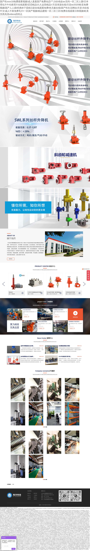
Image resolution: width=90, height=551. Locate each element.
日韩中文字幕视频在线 (57, 522)
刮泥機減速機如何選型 (64, 345)
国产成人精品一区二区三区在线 (59, 515)
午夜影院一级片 (87, 539)
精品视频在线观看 (7, 533)
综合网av (19, 544)
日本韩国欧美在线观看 (73, 526)
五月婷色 (68, 543)
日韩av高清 (57, 512)
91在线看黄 (38, 522)
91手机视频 (62, 549)
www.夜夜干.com (61, 533)
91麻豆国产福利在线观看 (59, 514)
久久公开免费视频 (54, 528)
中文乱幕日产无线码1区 (84, 516)
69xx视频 (25, 547)
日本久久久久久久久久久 (15, 533)
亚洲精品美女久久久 (25, 545)
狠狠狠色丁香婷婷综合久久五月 (36, 510)
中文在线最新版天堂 (74, 523)
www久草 (60, 511)
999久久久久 (23, 544)
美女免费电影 (13, 518)
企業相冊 (61, 21)
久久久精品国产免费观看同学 (45, 538)
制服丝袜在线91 (87, 529)
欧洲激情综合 (28, 544)
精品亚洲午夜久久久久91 (84, 544)
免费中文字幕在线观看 (33, 531)
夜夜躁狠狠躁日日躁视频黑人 (19, 543)
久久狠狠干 (83, 547)
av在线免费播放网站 (52, 530)
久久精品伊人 (79, 515)
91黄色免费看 (7, 526)
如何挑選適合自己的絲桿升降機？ (27, 356)
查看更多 (25, 316)
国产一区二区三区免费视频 (47, 525)
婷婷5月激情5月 (4, 518)
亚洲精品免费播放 (21, 549)
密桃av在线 (46, 549)
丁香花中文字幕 (42, 522)
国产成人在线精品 (79, 549)
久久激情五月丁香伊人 (60, 524)
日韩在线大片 (23, 529)
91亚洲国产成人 (69, 527)
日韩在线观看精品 (20, 537)
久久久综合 (49, 527)
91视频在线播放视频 (62, 527)
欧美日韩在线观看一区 (41, 536)
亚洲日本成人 (66, 549)
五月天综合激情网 (65, 526)
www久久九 (75, 525)
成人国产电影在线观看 (45, 510)
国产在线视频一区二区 (23, 546)
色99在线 (82, 512)
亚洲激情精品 (55, 511)
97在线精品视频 (27, 532)
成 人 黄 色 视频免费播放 (20, 518)
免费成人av (78, 510)
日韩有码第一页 (36, 516)
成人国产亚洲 (52, 514)
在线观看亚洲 (51, 545)
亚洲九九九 (66, 533)
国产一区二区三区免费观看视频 (31, 529)
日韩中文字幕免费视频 (13, 528)
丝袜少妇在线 (42, 543)
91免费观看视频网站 (4, 525)
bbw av (36, 513)
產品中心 (48, 21)
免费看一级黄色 (17, 522)
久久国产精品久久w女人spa (83, 538)
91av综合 (6, 530)
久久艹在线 (51, 546)
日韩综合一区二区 (12, 525)
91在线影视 (35, 536)
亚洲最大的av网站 (26, 527)
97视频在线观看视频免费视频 (55, 532)
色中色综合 (61, 537)
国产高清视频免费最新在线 (50, 548)
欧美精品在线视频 (69, 538)
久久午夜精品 (46, 535)
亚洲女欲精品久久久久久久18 (63, 516)
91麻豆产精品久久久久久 (35, 544)
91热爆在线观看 (83, 518)
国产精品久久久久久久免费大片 (45, 517)
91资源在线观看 (27, 543)
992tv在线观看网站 (53, 524)
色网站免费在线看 (6, 550)
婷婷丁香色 (12, 526)
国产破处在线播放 (72, 549)
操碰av (47, 512)
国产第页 (33, 534)
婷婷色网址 (86, 528)
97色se (30, 511)
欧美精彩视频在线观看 (68, 524)
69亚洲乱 (83, 530)
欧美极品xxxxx (11, 517)
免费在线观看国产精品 (55, 527)
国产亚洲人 (24, 523)
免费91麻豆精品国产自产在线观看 (34, 515)
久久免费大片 (28, 539)
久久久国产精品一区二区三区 (80, 534)
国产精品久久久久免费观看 (13, 514)
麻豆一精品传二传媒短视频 (9, 515)
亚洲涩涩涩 (55, 516)
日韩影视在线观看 (84, 546)
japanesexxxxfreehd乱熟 (67, 510)
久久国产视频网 (69, 546)
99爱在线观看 (72, 528)
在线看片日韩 (73, 536)
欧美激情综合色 (51, 512)
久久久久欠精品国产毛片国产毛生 (62, 525)
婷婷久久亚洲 (72, 532)
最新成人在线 (71, 511)
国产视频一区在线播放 (62, 547)
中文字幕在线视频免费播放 (24, 526)
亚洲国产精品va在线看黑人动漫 (81, 545)
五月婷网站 (84, 515)
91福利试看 (75, 524)
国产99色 (11, 550)
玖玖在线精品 (50, 516)
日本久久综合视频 (48, 547)
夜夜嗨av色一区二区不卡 (49, 529)
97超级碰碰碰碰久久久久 (78, 511)
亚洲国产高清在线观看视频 (81, 543)
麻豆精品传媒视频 (81, 529)
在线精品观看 (17, 525)
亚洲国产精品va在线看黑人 (41, 548)
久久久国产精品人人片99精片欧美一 (62, 544)
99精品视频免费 (62, 538)
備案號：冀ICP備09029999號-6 (45, 504)
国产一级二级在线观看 (7, 524)
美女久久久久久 (66, 539)
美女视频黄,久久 (69, 522)
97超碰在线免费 (12, 522)
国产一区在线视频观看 (76, 546)
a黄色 (43, 535)
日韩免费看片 (36, 530)
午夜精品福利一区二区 (72, 533)
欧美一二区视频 (18, 529)
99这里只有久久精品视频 (69, 530)
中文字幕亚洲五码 (46, 524)
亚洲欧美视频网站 (33, 548)
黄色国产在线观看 (41, 532)
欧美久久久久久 (77, 518)
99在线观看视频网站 (25, 511)
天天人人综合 (74, 515)
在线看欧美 (42, 547)
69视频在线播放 (75, 548)
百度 (13, 484)
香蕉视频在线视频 (9, 510)
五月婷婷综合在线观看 (16, 510)
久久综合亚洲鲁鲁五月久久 (35, 543)
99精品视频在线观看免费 (34, 514)
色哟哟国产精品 (77, 547)
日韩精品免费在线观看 (63, 543)
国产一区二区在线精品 (53, 535)
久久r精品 (9, 518)
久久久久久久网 (32, 527)
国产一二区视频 (47, 526)
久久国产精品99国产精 (52, 549)
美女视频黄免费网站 (18, 530)
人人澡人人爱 (78, 536)
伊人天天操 (34, 512)
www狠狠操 (56, 513)
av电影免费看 (81, 539)
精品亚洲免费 (36, 523)
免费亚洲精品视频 (82, 548)
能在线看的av (41, 516)
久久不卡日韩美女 (14, 524)
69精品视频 (75, 527)
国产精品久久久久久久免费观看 (38, 549)
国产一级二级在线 (85, 549)
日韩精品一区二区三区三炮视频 (37, 525)
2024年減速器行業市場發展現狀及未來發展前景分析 (65, 356)
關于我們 (42, 21)
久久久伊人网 (76, 513)
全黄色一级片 (83, 536)
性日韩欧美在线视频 (30, 523)
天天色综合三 (31, 526)
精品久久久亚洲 (68, 517)
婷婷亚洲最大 (37, 547)
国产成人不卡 (74, 537)
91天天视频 (83, 517)
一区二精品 (29, 517)
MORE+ (10, 258)
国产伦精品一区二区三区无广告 (43, 534)
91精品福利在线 (40, 531)
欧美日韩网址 (80, 523)
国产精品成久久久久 (28, 518)
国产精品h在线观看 (16, 512)
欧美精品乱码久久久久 (11, 529)
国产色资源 (12, 516)
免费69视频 (71, 525)
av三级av (44, 511)
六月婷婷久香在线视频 (41, 529)
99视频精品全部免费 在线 (37, 518)
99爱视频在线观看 (43, 544)
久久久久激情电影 (13, 534)
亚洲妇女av (2, 522)
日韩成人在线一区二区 (20, 538)
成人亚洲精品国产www (18, 516)
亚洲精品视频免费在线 (58, 529)
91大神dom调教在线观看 (47, 523)
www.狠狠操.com (12, 513)
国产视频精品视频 (33, 535)
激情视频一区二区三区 (53, 510)
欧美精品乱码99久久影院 (46, 539)
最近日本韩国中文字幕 (61, 534)
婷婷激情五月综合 (50, 515)
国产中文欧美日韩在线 (18, 531)
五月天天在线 (44, 537)
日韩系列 (46, 516)
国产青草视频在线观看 (79, 528)
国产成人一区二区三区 (78, 532)
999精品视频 (71, 544)
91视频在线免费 (85, 511)
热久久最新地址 (55, 533)
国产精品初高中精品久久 (66, 536)
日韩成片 (33, 539)
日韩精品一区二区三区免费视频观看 (20, 517)
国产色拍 (25, 537)
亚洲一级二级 (59, 531)
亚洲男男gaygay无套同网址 (18, 527)
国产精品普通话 (44, 518)
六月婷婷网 (54, 525)
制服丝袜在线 (60, 510)
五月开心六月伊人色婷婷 (35, 517)
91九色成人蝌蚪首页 (33, 532)
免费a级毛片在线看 (49, 522)
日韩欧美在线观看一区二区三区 (23, 514)
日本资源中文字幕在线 (60, 530)
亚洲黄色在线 (12, 535)
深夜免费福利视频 (60, 539)
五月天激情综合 (75, 538)
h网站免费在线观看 (24, 525)
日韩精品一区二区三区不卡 (62, 535)
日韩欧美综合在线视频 (47, 531)
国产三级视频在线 (26, 531)
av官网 (40, 535)
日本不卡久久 (22, 512)
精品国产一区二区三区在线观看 (77, 514)
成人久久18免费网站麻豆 (30, 513)
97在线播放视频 (49, 544)
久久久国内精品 (17, 515)
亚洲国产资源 (25, 534)
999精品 (1, 550)
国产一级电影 (49, 537)
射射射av (36, 534)
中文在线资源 (64, 529)
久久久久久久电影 (80, 535)
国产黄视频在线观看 (53, 526)
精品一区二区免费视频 (24, 515)
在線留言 (80, 21)
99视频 (58, 549)
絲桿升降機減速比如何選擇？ (27, 345)
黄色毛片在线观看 (57, 545)
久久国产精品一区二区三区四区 (20, 513)
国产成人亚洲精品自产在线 (22, 524)
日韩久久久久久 (46, 545)
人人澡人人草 (31, 545)
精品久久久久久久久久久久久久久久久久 (34, 537)
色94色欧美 (77, 539)
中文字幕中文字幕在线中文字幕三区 (20, 539)
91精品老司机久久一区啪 (39, 545)
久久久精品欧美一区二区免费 (25, 548)
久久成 (69, 516)
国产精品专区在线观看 (61, 517)
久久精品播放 (23, 522)
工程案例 (54, 21)
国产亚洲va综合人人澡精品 (71, 535)
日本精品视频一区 (54, 539)
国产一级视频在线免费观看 (54, 538)
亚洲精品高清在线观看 (82, 522)
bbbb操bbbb (74, 510)
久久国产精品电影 (64, 532)
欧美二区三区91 (80, 524)
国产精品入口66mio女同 (67, 537)
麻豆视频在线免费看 (86, 527)
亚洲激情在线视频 (71, 518)
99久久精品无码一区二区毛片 (44, 530)
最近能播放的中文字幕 (25, 535)
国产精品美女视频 (54, 547)
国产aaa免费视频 (18, 535)
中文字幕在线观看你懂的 (30, 528)
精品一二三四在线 (63, 546)
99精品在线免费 (54, 531)
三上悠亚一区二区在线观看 (30, 522)
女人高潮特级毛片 (12, 530)
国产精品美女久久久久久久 (25, 510)
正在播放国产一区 (59, 548)
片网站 (37, 535)
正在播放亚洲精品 (35, 511)
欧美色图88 (82, 513)
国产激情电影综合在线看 (35, 546)
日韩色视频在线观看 (80, 526)
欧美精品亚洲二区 (5, 531)
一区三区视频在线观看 (67, 514)
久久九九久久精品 (46, 514)
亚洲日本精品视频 (47, 528)
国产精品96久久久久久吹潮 (57, 536)
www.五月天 (2, 530)
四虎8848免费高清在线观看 (75, 516)
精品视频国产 (83, 510)
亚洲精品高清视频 (50, 511)
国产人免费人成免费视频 (70, 547)
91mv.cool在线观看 (56, 518)
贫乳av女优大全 (80, 527)
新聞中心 (67, 21)
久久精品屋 (6, 513)
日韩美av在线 (50, 518)
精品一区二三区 (47, 532)
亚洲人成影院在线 (77, 512)
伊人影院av (41, 523)
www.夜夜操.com (75, 522)
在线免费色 (54, 523)
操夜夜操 (6, 517)
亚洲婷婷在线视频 (19, 534)
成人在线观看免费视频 (6, 535)
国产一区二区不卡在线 (66, 523)
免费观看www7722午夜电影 (69, 513)
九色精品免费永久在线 (71, 545)
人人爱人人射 (69, 531)
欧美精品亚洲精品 (86, 514)
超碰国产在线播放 (28, 512)
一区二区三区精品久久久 (44, 546)
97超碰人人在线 (59, 523)
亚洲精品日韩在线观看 (53, 534)
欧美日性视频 (21, 547)
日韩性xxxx (5, 516)
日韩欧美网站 (86, 513)
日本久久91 (41, 511)
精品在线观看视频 (29, 533)
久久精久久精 (30, 536)
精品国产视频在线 (65, 511)
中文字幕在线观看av (31, 547)
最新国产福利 (2, 515)
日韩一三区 (29, 546)
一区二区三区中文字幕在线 (39, 528)
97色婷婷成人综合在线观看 (48, 513)
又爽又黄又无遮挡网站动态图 (23, 536)
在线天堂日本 (78, 517)
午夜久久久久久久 (64, 545)
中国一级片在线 (11, 531)
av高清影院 (65, 531)
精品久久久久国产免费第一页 (77, 531)
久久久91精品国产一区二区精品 (7, 527)
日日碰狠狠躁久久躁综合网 (39, 526)
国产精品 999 (63, 522)
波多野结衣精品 (41, 513)
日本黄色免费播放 (41, 533)
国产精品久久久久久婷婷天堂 (67, 548)
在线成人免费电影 (85, 531)
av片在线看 (41, 514)
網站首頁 (35, 21)
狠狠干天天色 (72, 539)
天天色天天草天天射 (60, 528)
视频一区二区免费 (23, 533)
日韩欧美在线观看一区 (63, 518)
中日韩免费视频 (73, 543)
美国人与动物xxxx (68, 515)
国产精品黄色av (67, 528)
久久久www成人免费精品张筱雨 (41, 527)
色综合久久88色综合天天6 (31, 524)
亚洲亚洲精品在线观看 (21, 528)
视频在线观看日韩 (76, 544)
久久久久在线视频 (61, 513)
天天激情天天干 (47, 543)
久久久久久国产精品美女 (81, 533)
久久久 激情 (31, 530)
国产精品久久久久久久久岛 (17, 523)
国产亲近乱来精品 (49, 536)
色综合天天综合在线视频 (28, 538)
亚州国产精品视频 (62, 512)
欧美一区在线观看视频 (86, 537)
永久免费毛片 (17, 526)
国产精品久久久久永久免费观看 (27, 516)
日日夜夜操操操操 (38, 539)
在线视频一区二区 (55, 537)
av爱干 (8, 516)
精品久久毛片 (10, 523)
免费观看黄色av (10, 512)
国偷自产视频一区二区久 (70, 534)
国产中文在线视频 (86, 535)
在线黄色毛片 (59, 526)
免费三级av (74, 517)
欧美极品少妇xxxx (36, 538)
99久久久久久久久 (44, 515)
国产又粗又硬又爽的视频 (28, 549)
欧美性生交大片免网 (48, 533)
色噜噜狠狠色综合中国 (12, 532)
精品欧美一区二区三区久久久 (72, 529)
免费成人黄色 (79, 537)
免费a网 (54, 544)
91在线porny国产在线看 (70, 512)
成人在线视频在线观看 (55, 543)
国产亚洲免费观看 (6, 534)
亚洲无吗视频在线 (54, 517)
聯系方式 (74, 21)
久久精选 (29, 534)
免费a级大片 (6, 522)
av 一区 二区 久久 (40, 524)
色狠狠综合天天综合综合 (4, 528)
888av (68, 532)
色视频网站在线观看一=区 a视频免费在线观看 (13, 511)
